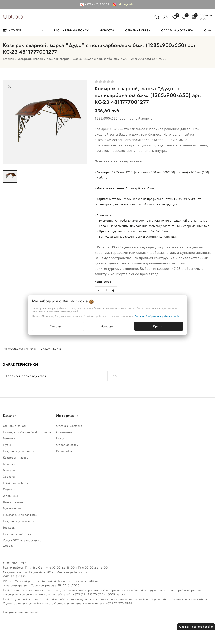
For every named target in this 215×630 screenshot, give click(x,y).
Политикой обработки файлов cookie (156, 316)
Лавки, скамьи (13, 502)
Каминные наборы (16, 483)
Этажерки (10, 527)
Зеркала (9, 476)
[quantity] (106, 290)
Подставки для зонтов (19, 521)
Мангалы (9, 470)
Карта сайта (64, 451)
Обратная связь (67, 445)
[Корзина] (206, 17)
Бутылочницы (12, 508)
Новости (62, 438)
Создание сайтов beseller (196, 627)
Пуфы (7, 445)
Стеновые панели (15, 426)
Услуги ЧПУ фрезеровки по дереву (22, 543)
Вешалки (9, 464)
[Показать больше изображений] (10, 86)
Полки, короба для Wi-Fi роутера (27, 432)
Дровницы (11, 496)
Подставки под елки (18, 534)
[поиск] (156, 16)
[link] (127, 4)
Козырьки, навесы (30, 59)
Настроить (107, 326)
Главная (8, 59)
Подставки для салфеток (20, 515)
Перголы (10, 489)
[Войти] (165, 16)
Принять (158, 326)
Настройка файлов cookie (21, 612)
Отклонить (56, 326)
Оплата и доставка (69, 426)
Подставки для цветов (19, 451)
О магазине (65, 432)
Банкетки (9, 438)
